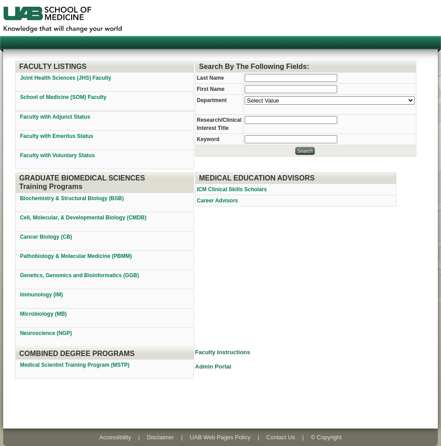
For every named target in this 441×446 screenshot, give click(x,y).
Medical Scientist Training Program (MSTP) (75, 365)
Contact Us (280, 437)
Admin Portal (213, 366)
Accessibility (115, 437)
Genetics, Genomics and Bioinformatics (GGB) (80, 275)
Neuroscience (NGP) (46, 333)
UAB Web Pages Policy (220, 437)
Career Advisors (217, 200)
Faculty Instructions (222, 352)
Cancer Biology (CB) (47, 237)
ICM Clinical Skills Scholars (232, 189)
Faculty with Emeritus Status (56, 136)
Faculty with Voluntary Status (57, 155)
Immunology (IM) (42, 295)
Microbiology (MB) (44, 314)
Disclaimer (160, 437)
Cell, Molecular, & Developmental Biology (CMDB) (84, 217)
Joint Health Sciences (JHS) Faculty (65, 78)
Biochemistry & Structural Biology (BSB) (72, 198)
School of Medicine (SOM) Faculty (63, 97)
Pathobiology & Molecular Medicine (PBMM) (76, 256)
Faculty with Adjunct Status (55, 117)
